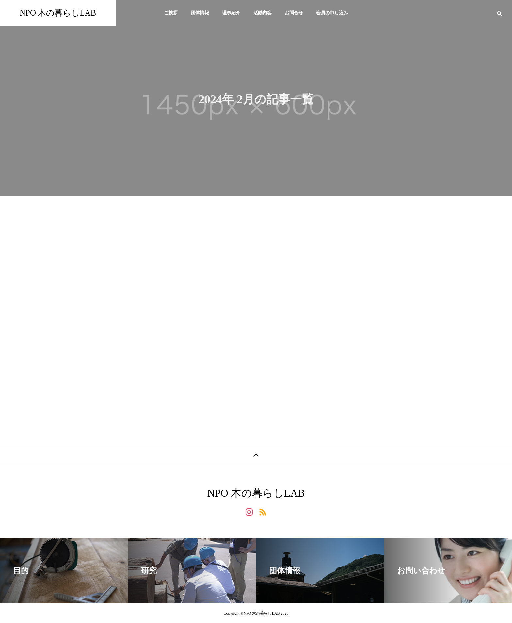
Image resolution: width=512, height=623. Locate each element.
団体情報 (200, 12)
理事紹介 (231, 12)
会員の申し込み (332, 12)
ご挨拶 (171, 12)
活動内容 (262, 12)
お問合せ (294, 12)
